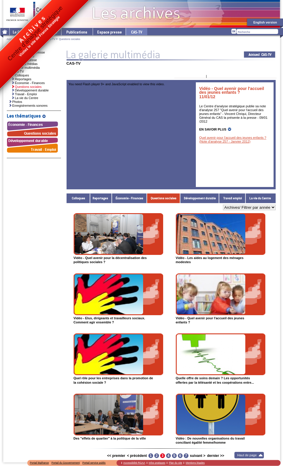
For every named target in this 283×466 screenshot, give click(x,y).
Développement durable (199, 198)
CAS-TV (50, 39)
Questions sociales (163, 198)
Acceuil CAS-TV (259, 54)
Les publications (76, 31)
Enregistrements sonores (30, 105)
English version (265, 22)
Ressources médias (24, 64)
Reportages (101, 198)
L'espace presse (108, 31)
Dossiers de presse (23, 60)
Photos (17, 101)
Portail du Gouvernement (66, 462)
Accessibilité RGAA (134, 462)
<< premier (116, 456)
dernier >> (215, 456)
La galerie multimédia (25, 67)
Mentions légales (195, 462)
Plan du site (175, 462)
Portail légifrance (39, 462)
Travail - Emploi (232, 198)
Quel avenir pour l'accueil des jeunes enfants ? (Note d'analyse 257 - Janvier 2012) (233, 139)
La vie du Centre (261, 198)
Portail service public (94, 462)
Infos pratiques (157, 462)
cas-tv (136, 31)
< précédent (137, 456)
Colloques (78, 198)
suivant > (197, 456)
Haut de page (247, 455)
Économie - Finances (129, 198)
